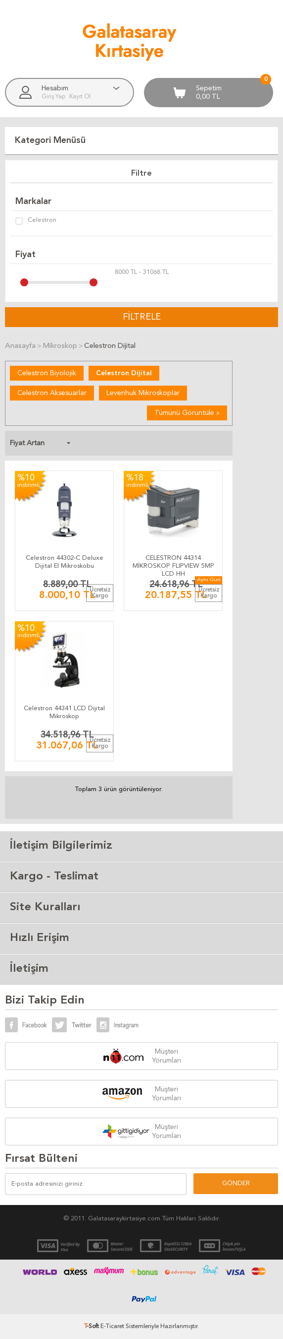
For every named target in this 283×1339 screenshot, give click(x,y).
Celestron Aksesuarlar (52, 393)
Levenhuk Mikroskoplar (143, 393)
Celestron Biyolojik (46, 373)
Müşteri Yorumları (166, 1056)
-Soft (92, 1327)
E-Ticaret (112, 1327)
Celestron (35, 221)
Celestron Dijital (124, 373)
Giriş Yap (54, 97)
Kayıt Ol (80, 97)
